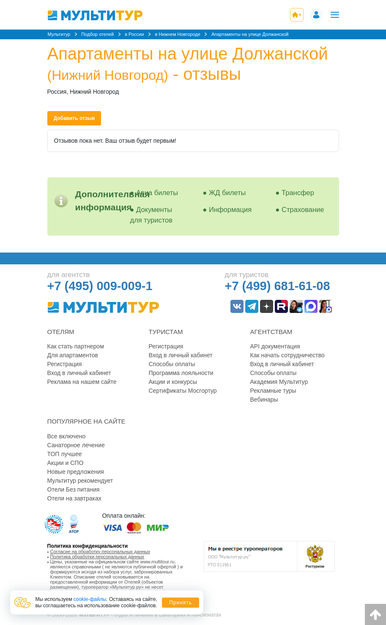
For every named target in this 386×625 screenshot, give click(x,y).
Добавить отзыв (74, 118)
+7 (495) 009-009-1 (100, 286)
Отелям (60, 331)
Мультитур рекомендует (80, 480)
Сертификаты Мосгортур (183, 390)
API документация (275, 346)
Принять (180, 603)
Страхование (303, 209)
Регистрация (64, 364)
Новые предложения (75, 471)
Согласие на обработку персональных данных (100, 551)
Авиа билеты (157, 192)
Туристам (166, 331)
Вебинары (264, 399)
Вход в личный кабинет (79, 373)
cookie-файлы (90, 599)
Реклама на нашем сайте (82, 381)
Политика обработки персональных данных (97, 556)
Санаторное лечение (76, 445)
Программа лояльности (181, 373)
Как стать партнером (75, 346)
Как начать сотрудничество (287, 355)
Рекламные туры (273, 390)
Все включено (66, 436)
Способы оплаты (172, 364)
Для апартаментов (72, 355)
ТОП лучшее (64, 454)
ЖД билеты (227, 192)
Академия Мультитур (279, 381)
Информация (230, 209)
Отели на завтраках (74, 498)
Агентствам (271, 331)
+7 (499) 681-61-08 (277, 286)
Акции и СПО (65, 462)
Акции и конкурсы (173, 381)
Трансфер (298, 192)
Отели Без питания (73, 489)
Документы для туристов (151, 215)
